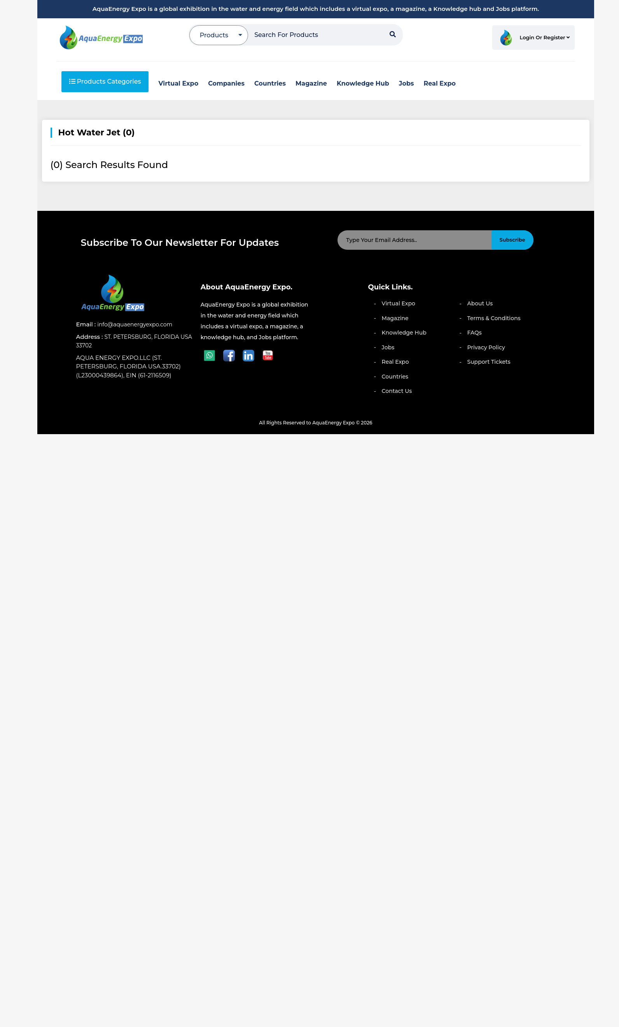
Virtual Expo (398, 303)
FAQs (474, 332)
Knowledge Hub (404, 332)
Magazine (395, 318)
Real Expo (395, 361)
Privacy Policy (486, 347)
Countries (395, 376)
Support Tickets (488, 361)
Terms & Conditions (493, 318)
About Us (480, 303)
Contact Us (397, 390)
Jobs (388, 347)
